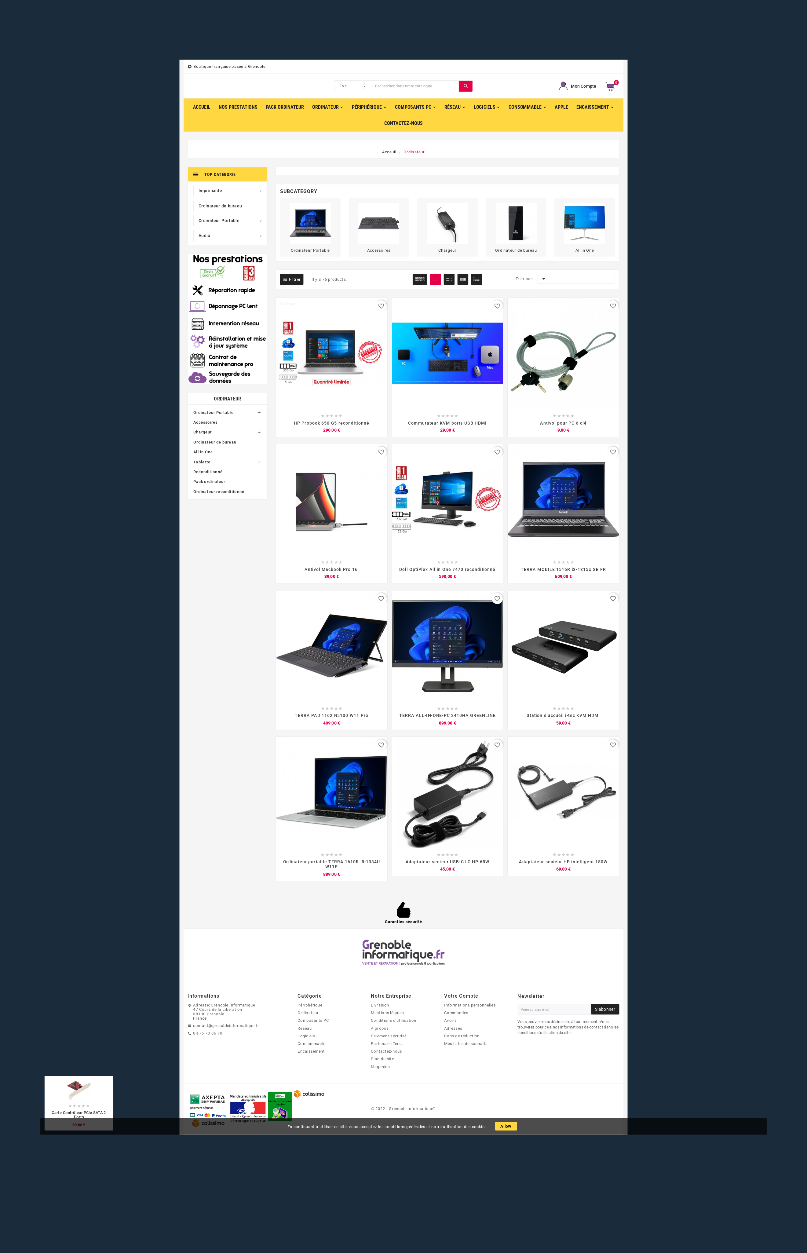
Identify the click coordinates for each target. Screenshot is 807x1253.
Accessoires (205, 422)
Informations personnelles (469, 1006)
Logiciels (306, 1037)
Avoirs (450, 1021)
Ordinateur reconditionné (218, 492)
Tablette (201, 462)
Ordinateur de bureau (214, 442)
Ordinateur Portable (213, 413)
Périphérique (310, 1006)
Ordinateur (227, 399)
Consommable (311, 1044)
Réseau (305, 1029)
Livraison (380, 1006)
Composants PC (313, 1021)
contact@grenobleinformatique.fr (226, 1026)
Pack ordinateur (209, 482)
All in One (203, 452)
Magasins (380, 1067)
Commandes (456, 1014)
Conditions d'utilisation (393, 1021)
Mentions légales (387, 1014)
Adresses (453, 1029)
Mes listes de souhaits (465, 1044)
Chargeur (202, 432)
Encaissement (311, 1052)
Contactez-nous (386, 1052)
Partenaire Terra (387, 1044)
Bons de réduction (462, 1037)
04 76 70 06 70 (207, 1034)
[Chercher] (415, 86)
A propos (380, 1029)
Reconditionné (207, 472)
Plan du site (382, 1060)
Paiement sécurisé (389, 1037)
